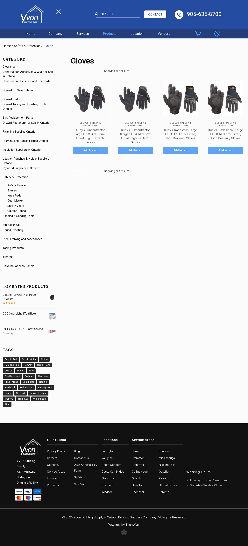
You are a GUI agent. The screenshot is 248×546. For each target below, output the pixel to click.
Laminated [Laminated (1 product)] (28, 382)
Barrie (135, 451)
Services (82, 33)
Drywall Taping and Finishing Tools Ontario (24, 106)
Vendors (164, 33)
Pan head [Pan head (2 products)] (10, 387)
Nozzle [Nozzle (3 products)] (43, 382)
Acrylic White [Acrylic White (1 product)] (29, 359)
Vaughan (107, 458)
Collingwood (140, 471)
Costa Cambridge (113, 471)
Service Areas (56, 471)
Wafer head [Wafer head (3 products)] (39, 399)
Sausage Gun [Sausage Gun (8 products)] (45, 387)
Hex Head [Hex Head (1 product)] (43, 376)
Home (30, 33)
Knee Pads (14, 195)
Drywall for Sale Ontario (18, 90)
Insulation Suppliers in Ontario (22, 150)
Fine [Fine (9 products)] (31, 370)
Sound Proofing (13, 230)
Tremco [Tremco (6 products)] (9, 399)
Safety (78, 477)
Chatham (107, 485)
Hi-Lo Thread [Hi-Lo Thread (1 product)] (11, 382)
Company (55, 33)
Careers (52, 458)
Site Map (79, 484)
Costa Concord (111, 465)
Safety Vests (15, 206)
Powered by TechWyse (124, 524)
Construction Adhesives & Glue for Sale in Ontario (28, 74)
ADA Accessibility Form (85, 468)
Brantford (138, 465)
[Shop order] (86, 70)
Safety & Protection (27, 46)
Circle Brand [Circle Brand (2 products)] (43, 365)
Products (110, 33)
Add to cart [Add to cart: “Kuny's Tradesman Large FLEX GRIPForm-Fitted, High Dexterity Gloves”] (181, 150)
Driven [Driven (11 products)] (20, 370)
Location (137, 33)
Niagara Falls (167, 465)
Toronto (164, 492)
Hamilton (137, 485)
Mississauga (167, 458)
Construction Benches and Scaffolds (26, 81)
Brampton (138, 458)
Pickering (165, 478)
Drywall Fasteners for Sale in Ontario (26, 123)
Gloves (84, 123)
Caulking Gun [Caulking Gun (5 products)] (12, 365)
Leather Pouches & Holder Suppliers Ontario (26, 160)
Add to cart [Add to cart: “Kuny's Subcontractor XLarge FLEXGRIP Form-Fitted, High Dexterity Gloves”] (135, 150)
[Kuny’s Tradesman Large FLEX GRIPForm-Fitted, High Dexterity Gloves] (180, 98)
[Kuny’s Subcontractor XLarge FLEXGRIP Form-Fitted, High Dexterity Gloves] (135, 98)
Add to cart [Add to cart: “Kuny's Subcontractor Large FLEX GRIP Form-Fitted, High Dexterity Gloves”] (90, 150)
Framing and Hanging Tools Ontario (25, 141)
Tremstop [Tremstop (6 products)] (23, 399)
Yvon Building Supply (88, 517)
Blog (77, 451)
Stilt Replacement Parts (18, 118)
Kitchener (138, 492)
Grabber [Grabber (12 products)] (29, 376)
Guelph (136, 478)
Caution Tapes (16, 211)
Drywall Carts (11, 99)
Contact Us (81, 458)
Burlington (108, 451)
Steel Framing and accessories (22, 239)
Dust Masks (15, 200)
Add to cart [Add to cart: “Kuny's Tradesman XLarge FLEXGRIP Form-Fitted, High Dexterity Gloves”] (226, 150)
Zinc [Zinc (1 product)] (7, 404)
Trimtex (7, 257)
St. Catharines (168, 485)
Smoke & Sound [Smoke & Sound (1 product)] (38, 393)
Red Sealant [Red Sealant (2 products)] (26, 387)
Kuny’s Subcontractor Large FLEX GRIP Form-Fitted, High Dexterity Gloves (90, 136)
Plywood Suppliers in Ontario (21, 168)
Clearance (9, 66)
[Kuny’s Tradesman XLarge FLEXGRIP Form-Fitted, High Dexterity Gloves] (225, 98)
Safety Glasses (17, 185)
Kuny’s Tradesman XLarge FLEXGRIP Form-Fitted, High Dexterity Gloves (225, 134)
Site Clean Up (11, 225)
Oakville (163, 471)
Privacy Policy (56, 451)
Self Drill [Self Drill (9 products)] (20, 393)
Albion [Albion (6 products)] (44, 359)
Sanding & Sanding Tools (18, 216)
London (164, 451)
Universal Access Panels (18, 266)
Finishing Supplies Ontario (19, 132)
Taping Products (13, 248)
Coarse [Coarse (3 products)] (8, 370)
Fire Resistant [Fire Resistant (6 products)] (12, 376)
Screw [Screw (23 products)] (8, 393)
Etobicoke (108, 478)
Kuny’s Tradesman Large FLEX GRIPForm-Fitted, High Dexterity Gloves (180, 134)
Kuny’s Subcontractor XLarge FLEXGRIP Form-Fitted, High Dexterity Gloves (135, 136)
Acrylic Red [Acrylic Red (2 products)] (11, 359)
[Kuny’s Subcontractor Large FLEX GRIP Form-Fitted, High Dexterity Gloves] (90, 98)
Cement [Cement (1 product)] (28, 365)
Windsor (107, 492)
